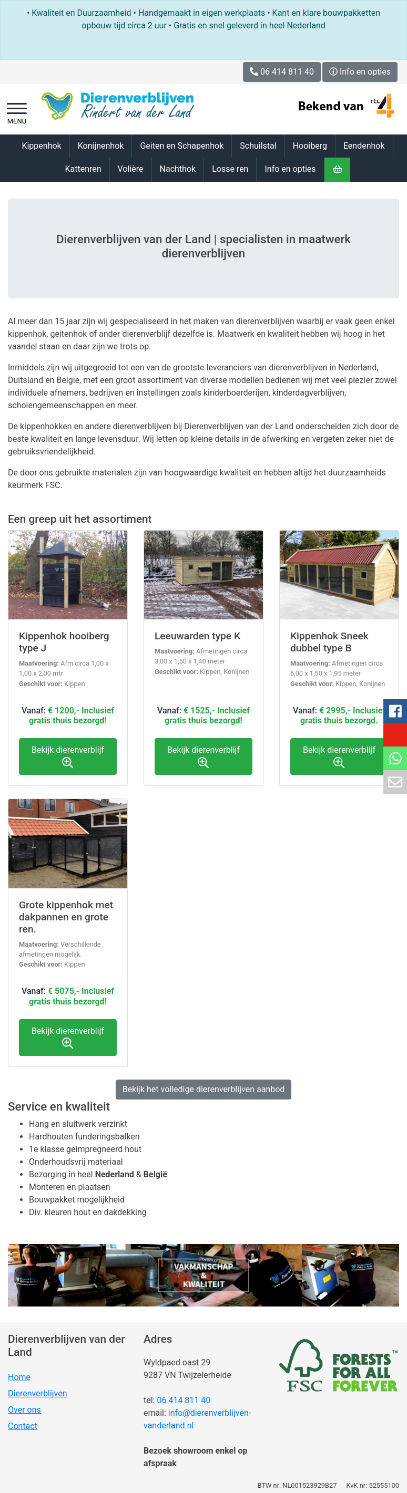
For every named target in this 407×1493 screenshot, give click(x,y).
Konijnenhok (101, 146)
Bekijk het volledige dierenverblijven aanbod (204, 1089)
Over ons (24, 1410)
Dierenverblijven (37, 1393)
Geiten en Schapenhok (181, 146)
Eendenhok (364, 146)
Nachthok (178, 169)
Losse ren (230, 169)
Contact (22, 1426)
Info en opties (360, 72)
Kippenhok (41, 146)
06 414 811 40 (183, 1400)
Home (19, 1377)
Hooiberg (310, 146)
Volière (131, 169)
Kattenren (83, 169)
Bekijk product (67, 658)
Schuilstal (258, 146)
